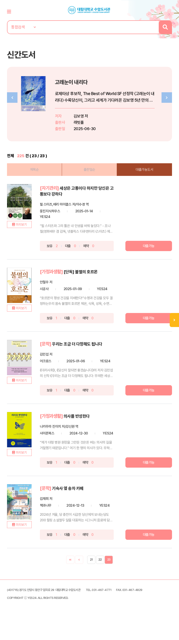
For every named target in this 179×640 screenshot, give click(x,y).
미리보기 (25, 235)
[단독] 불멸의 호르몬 (87, 274)
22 (100, 578)
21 (91, 578)
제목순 (36, 173)
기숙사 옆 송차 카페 (74, 501)
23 (108, 578)
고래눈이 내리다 (79, 85)
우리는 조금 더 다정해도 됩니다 (84, 346)
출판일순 (89, 173)
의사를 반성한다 (83, 424)
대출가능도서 (143, 173)
